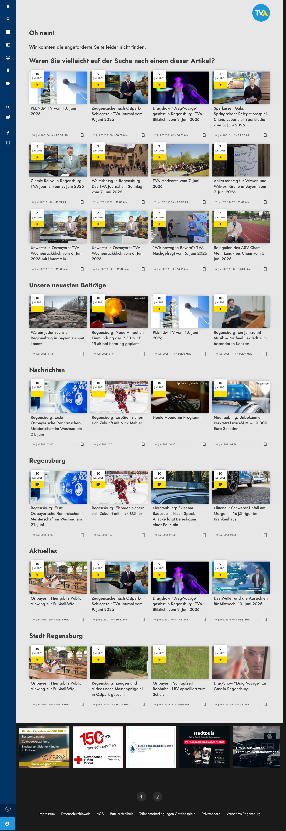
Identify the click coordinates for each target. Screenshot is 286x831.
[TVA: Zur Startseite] (261, 13)
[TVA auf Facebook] (141, 797)
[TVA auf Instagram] (157, 797)
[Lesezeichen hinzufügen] (82, 135)
